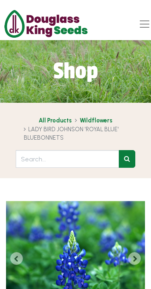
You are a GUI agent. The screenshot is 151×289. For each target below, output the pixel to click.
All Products (55, 120)
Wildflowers (96, 120)
